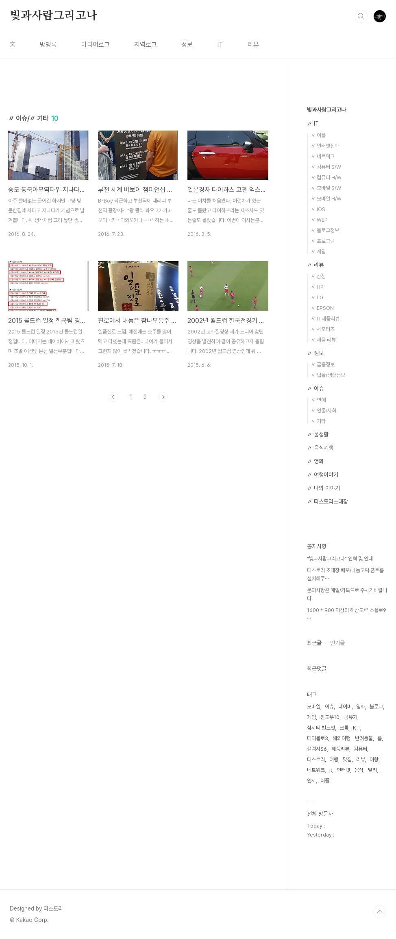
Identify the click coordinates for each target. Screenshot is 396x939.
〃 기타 (318, 421)
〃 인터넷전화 (325, 146)
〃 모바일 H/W (326, 199)
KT (356, 728)
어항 (374, 759)
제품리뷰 (340, 749)
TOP (379, 911)
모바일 (313, 707)
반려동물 (364, 738)
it (330, 770)
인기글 (337, 643)
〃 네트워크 (323, 156)
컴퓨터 (360, 749)
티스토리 (316, 759)
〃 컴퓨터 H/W (326, 177)
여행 (333, 759)
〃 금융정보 (323, 365)
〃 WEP (319, 220)
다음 (163, 397)
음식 (359, 770)
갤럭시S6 (317, 749)
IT (220, 44)
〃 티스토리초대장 (327, 501)
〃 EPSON (322, 308)
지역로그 (145, 44)
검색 (361, 16)
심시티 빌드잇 (321, 728)
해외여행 (341, 738)
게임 (311, 717)
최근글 (314, 643)
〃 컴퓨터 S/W (326, 167)
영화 (360, 707)
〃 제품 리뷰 (323, 340)
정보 (187, 44)
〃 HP (317, 287)
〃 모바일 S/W (326, 188)
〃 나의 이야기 (323, 488)
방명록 (48, 44)
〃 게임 (318, 251)
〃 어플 (318, 135)
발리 (372, 770)
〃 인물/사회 (323, 410)
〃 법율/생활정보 (328, 375)
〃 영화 (315, 461)
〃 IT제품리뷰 (325, 319)
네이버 (345, 707)
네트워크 (316, 770)
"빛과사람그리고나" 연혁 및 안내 (340, 559)
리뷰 (253, 44)
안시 (311, 781)
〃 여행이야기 (322, 474)
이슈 (329, 707)
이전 (113, 397)
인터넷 (343, 770)
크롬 (343, 728)
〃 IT (313, 123)
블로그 (376, 707)
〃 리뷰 (315, 264)
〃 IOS (318, 209)
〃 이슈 (315, 388)
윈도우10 (329, 717)
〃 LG (317, 297)
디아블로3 (317, 738)
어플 (324, 781)
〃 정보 (315, 353)
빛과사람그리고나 (53, 16)
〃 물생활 (318, 434)
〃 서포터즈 (323, 329)
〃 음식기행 (320, 447)
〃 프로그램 (323, 241)
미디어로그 (95, 44)
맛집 (347, 759)
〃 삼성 (318, 276)
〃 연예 (318, 400)
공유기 (350, 717)
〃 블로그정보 (325, 230)
